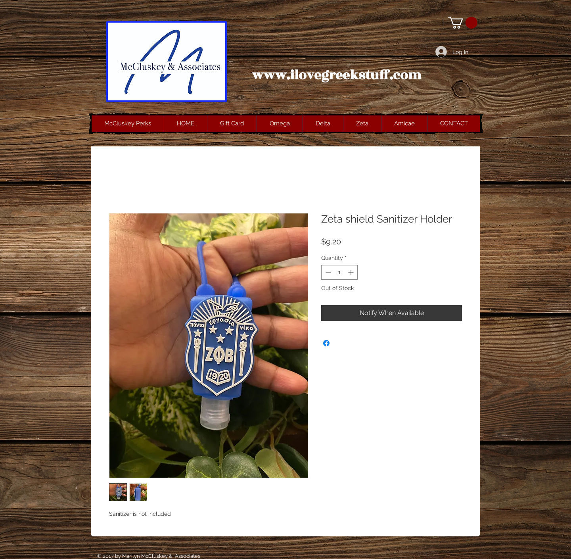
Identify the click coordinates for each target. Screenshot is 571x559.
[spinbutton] (339, 272)
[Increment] (351, 272)
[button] (462, 23)
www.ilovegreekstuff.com (337, 75)
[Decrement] (327, 272)
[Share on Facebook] (326, 343)
